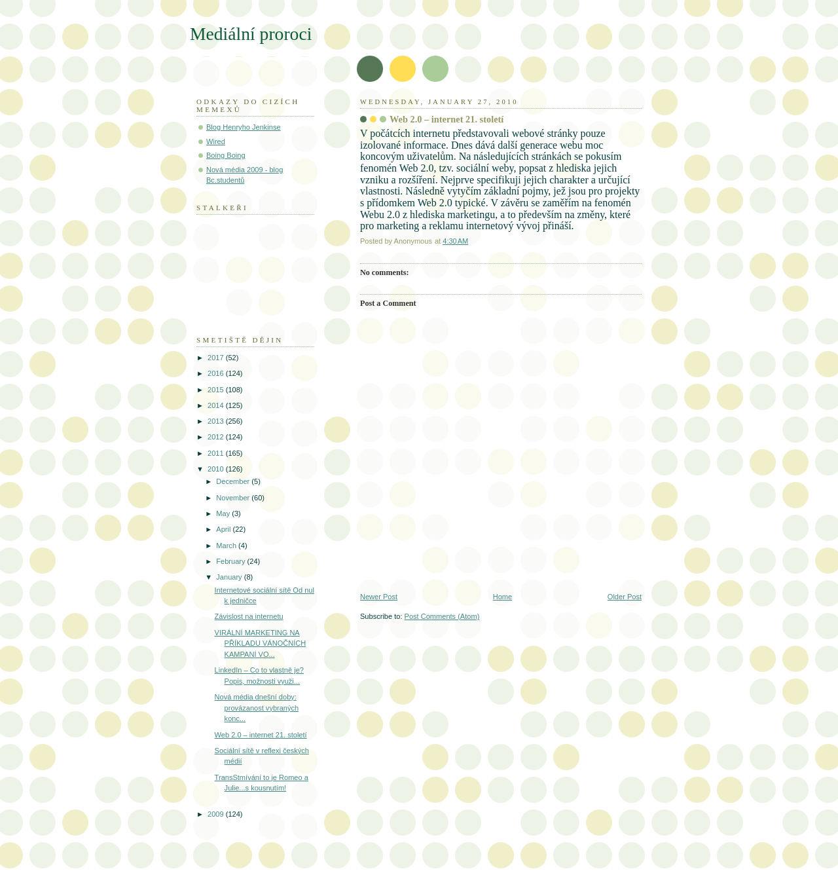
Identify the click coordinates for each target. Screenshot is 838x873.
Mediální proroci (251, 34)
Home (502, 597)
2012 (217, 437)
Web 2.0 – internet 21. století (261, 735)
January (230, 577)
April (224, 529)
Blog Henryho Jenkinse (243, 127)
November (233, 498)
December (233, 481)
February (231, 561)
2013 (217, 421)
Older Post (625, 597)
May (224, 513)
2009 (217, 814)
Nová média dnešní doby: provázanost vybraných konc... (257, 707)
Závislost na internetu (249, 616)
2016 (217, 373)
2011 (217, 453)
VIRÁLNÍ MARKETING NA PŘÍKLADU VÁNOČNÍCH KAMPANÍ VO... (260, 643)
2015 (217, 390)
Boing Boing (226, 155)
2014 (217, 405)
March (227, 545)
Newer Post (378, 597)
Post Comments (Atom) (442, 616)
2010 (217, 469)
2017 (217, 358)
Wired (215, 141)
